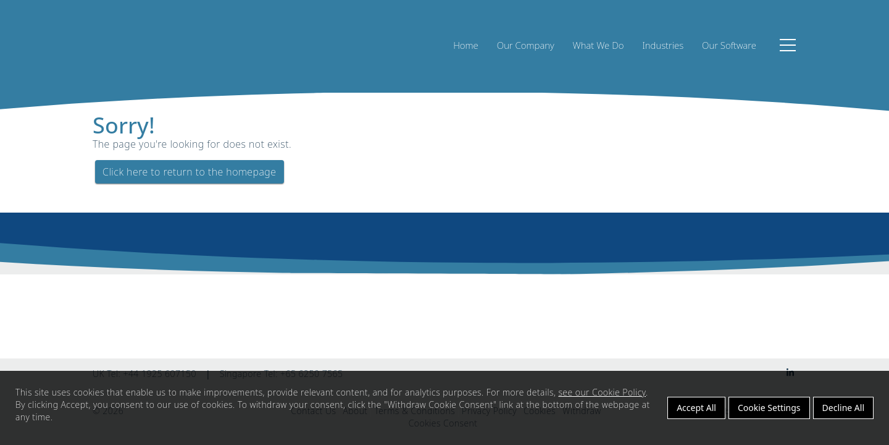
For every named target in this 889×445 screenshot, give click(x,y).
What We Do (598, 45)
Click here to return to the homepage (189, 172)
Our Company (525, 45)
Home (465, 45)
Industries (662, 45)
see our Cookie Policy (602, 392)
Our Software (729, 45)
